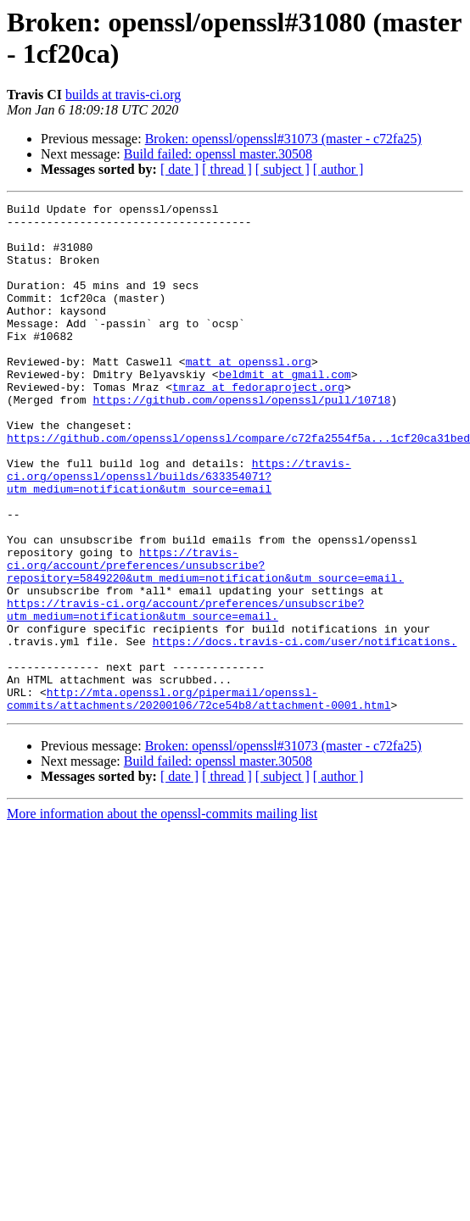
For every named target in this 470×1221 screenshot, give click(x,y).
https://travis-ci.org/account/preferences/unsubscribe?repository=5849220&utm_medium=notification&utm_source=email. (205, 638)
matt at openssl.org (248, 394)
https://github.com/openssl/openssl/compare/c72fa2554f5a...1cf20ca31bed (238, 485)
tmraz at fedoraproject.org (258, 424)
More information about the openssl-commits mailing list (162, 915)
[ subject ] (282, 169)
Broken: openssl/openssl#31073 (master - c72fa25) (283, 138)
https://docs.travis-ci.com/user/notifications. (305, 730)
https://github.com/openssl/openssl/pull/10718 (241, 440)
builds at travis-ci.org (123, 94)
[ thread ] (227, 169)
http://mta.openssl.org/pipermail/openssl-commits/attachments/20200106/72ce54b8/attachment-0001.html (198, 798)
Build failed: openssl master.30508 (218, 154)
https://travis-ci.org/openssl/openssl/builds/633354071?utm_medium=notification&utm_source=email (179, 532)
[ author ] (338, 169)
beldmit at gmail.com (285, 409)
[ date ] (179, 169)
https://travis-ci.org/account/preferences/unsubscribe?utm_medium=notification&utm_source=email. (185, 692)
